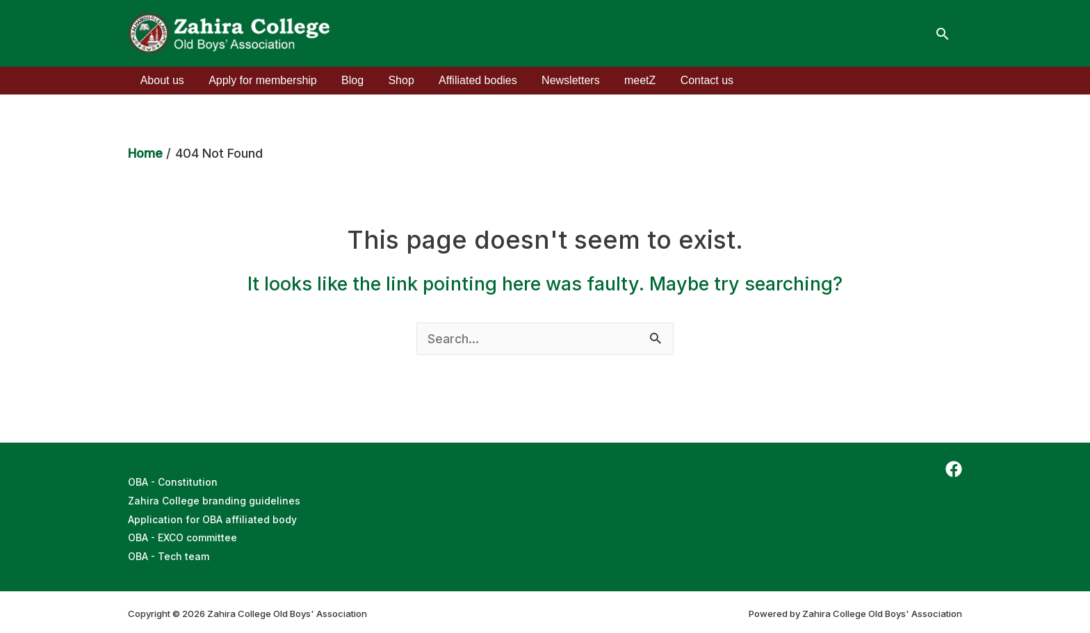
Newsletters (558, 80)
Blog (347, 80)
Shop (393, 80)
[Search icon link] (942, 33)
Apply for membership (259, 80)
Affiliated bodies (467, 80)
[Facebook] (953, 469)
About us (161, 80)
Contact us (689, 80)
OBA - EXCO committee (183, 536)
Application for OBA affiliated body (212, 518)
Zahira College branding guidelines (214, 500)
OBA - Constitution (173, 482)
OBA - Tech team (169, 554)
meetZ (624, 80)
